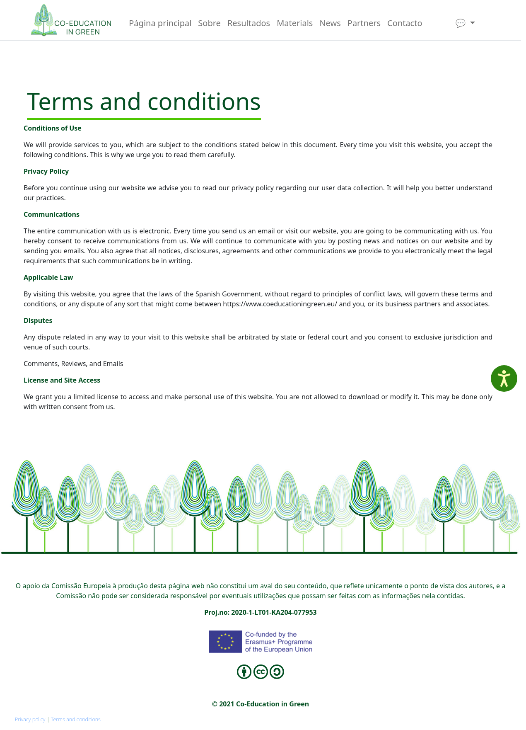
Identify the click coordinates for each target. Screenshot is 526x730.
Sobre (209, 23)
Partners (364, 23)
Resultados (248, 23)
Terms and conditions (76, 719)
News (329, 23)
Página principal (160, 23)
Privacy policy (30, 719)
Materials (295, 23)
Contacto (404, 23)
